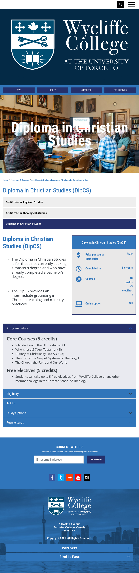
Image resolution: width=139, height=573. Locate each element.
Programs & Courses (19, 180)
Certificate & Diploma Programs (45, 180)
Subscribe (86, 90)
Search (120, 4)
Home (5, 180)
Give (19, 90)
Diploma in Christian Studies (23, 224)
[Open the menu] (131, 4)
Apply (53, 90)
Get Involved (120, 90)
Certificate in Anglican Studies (24, 202)
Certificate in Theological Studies (26, 213)
